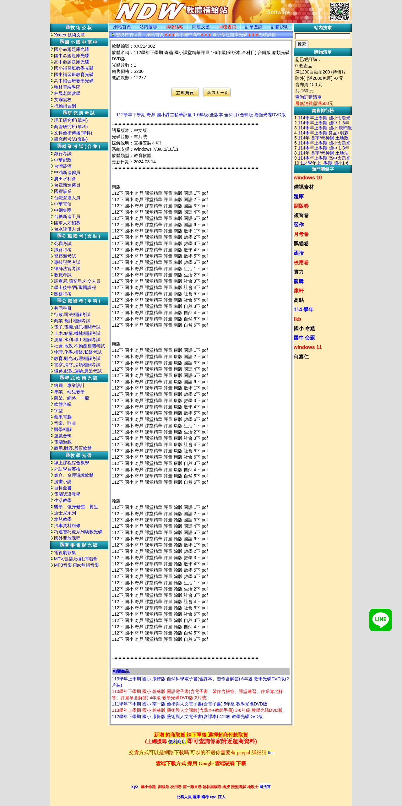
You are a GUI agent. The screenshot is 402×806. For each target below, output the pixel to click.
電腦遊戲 (63, 441)
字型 (58, 410)
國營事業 (63, 191)
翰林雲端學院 (67, 87)
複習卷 (301, 215)
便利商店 (177, 741)
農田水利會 (65, 178)
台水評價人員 (67, 228)
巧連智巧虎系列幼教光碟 (78, 531)
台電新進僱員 (67, 185)
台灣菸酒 (63, 166)
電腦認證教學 (67, 494)
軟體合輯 (63, 404)
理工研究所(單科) (71, 120)
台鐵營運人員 (67, 197)
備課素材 (304, 187)
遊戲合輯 (63, 435)
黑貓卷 (301, 243)
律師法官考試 (67, 268)
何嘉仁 (301, 356)
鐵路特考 (63, 249)
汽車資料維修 (67, 525)
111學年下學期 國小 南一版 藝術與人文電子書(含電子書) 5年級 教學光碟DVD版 (189, 703)
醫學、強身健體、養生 (76, 506)
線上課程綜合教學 (71, 462)
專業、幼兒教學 (69, 391)
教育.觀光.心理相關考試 (77, 358)
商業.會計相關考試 (72, 320)
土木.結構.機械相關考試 (77, 333)
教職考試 (63, 274)
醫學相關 (63, 429)
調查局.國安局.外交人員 (77, 281)
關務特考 (63, 293)
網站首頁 (122, 26)
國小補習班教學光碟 (74, 68)
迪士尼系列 (65, 512)
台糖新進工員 (67, 216)
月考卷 (301, 234)
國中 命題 (304, 337)
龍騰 (299, 281)
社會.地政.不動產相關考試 (79, 345)
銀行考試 (63, 153)
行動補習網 (65, 105)
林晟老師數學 (67, 93)
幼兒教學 (63, 519)
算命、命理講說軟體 (74, 475)
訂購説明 (280, 26)
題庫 (299, 196)
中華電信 (63, 203)
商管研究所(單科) (71, 126)
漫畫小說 (63, 481)
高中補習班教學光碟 (74, 80)
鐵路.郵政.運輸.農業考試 (78, 370)
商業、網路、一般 (71, 397)
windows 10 (308, 177)
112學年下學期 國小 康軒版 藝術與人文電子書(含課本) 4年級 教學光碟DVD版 (187, 716)
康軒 (299, 290)
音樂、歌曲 (65, 423)
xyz (135, 786)
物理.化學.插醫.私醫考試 (78, 352)
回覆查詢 (227, 26)
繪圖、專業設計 (69, 385)
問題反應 (201, 26)
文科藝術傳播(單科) (73, 132)
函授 (299, 253)
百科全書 (63, 487)
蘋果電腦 (63, 416)
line (271, 752)
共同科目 (63, 308)
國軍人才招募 (67, 222)
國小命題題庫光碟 (71, 49)
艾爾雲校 (63, 99)
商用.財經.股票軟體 (73, 448)
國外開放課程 (67, 538)
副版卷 (301, 206)
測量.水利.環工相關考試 (77, 339)
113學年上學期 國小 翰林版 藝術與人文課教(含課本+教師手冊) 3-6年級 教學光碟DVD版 (197, 710)
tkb (297, 319)
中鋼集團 (63, 210)
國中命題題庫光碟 (71, 55)
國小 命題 (304, 328)
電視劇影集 (65, 552)
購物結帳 (174, 26)
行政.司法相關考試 (72, 314)
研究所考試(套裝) (71, 139)
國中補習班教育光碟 (74, 74)
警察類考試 (65, 256)
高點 (299, 300)
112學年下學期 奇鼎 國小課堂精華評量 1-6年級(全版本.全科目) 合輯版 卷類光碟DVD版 (201, 114)
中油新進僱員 (67, 172)
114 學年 (303, 309)
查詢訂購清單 (308, 97)
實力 (299, 272)
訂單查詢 (254, 26)
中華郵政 (63, 159)
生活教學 (63, 500)
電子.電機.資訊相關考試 (77, 326)
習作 (299, 224)
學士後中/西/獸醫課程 (75, 287)
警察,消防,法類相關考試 (77, 364)
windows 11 (308, 347)
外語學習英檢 (67, 468)
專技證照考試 (67, 262)
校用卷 (301, 262)
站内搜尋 (148, 26)
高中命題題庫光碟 (71, 61)
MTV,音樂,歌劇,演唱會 (75, 558)
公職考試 (63, 243)
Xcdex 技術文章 (69, 34)
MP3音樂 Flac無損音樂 (76, 565)
